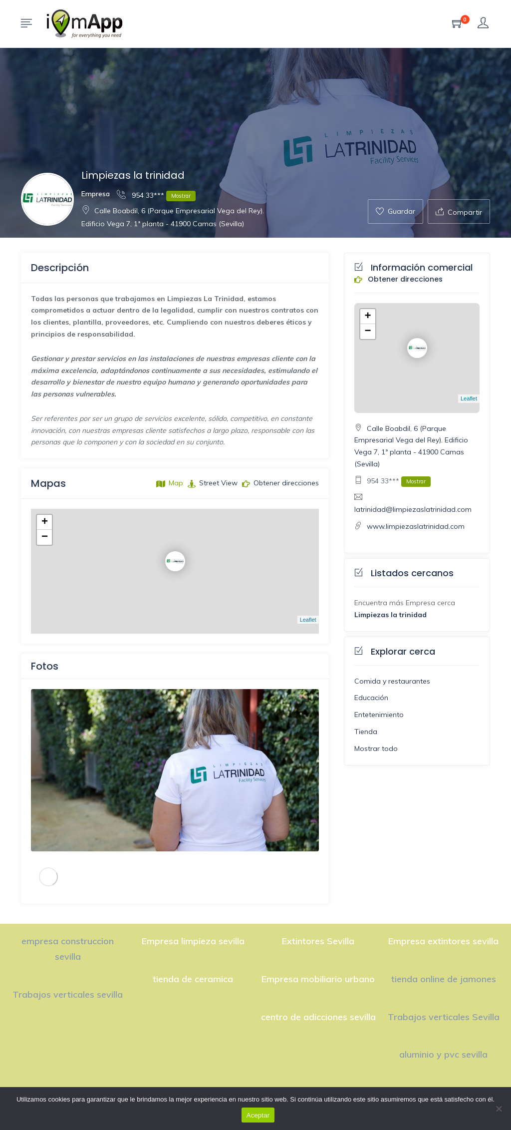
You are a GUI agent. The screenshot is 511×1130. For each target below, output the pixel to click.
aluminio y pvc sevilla (443, 1054)
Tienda (365, 731)
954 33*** (156, 195)
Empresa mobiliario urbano (318, 979)
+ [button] (44, 522)
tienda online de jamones (443, 979)
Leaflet (308, 620)
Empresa (95, 193)
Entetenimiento (379, 714)
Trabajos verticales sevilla (67, 994)
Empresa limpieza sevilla (193, 941)
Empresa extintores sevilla (443, 941)
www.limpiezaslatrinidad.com (416, 526)
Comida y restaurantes (392, 681)
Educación (371, 697)
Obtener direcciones (398, 280)
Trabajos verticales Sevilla (444, 1017)
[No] (499, 1109)
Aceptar (258, 1115)
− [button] (44, 537)
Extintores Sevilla (318, 941)
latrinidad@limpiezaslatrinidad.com (413, 509)
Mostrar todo (376, 748)
